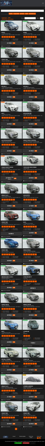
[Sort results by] (30, 18)
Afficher (38, 18)
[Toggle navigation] (43, 3)
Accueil (14, 436)
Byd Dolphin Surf (32, 13)
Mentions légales (22, 436)
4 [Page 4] (22, 428)
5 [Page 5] (24, 428)
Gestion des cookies (31, 437)
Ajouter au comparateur (6, 126)
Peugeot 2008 (16, 13)
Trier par (22, 18)
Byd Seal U (22, 13)
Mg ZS (26, 13)
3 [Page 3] (20, 428)
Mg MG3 (10, 13)
